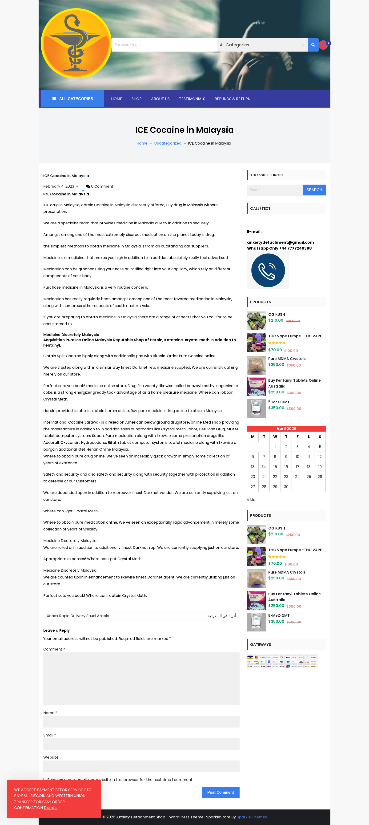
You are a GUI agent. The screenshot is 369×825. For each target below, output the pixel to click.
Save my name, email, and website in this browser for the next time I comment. (120, 779)
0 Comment (102, 186)
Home (116, 98)
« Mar (252, 499)
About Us (160, 98)
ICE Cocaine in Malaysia (66, 175)
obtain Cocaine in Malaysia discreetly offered (122, 205)
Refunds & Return (232, 98)
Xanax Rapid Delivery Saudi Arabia (78, 616)
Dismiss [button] (50, 807)
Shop (137, 98)
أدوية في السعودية (222, 616)
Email (49, 735)
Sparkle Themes (252, 817)
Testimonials (192, 98)
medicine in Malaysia (118, 317)
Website (51, 757)
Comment (54, 649)
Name (50, 713)
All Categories (75, 99)
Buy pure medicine (148, 410)
